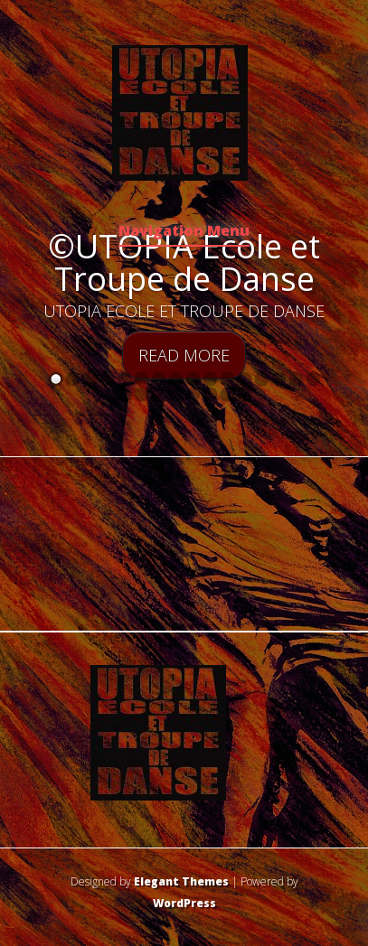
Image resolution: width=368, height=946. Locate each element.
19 (158, 394)
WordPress (184, 903)
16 (313, 379)
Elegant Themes (181, 881)
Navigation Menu (184, 231)
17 (124, 394)
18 (141, 394)
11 (227, 379)
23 (227, 394)
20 (176, 394)
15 (296, 379)
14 (279, 379)
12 (244, 379)
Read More (184, 355)
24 (244, 394)
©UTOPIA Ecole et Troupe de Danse (184, 262)
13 (261, 379)
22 (210, 394)
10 (210, 379)
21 (193, 394)
